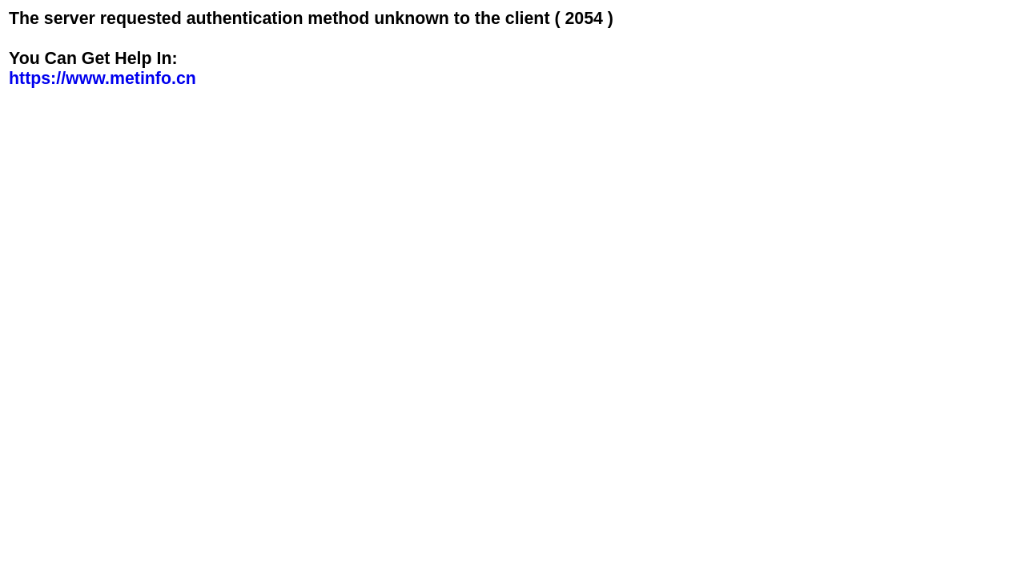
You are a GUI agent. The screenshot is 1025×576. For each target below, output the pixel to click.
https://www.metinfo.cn (102, 78)
